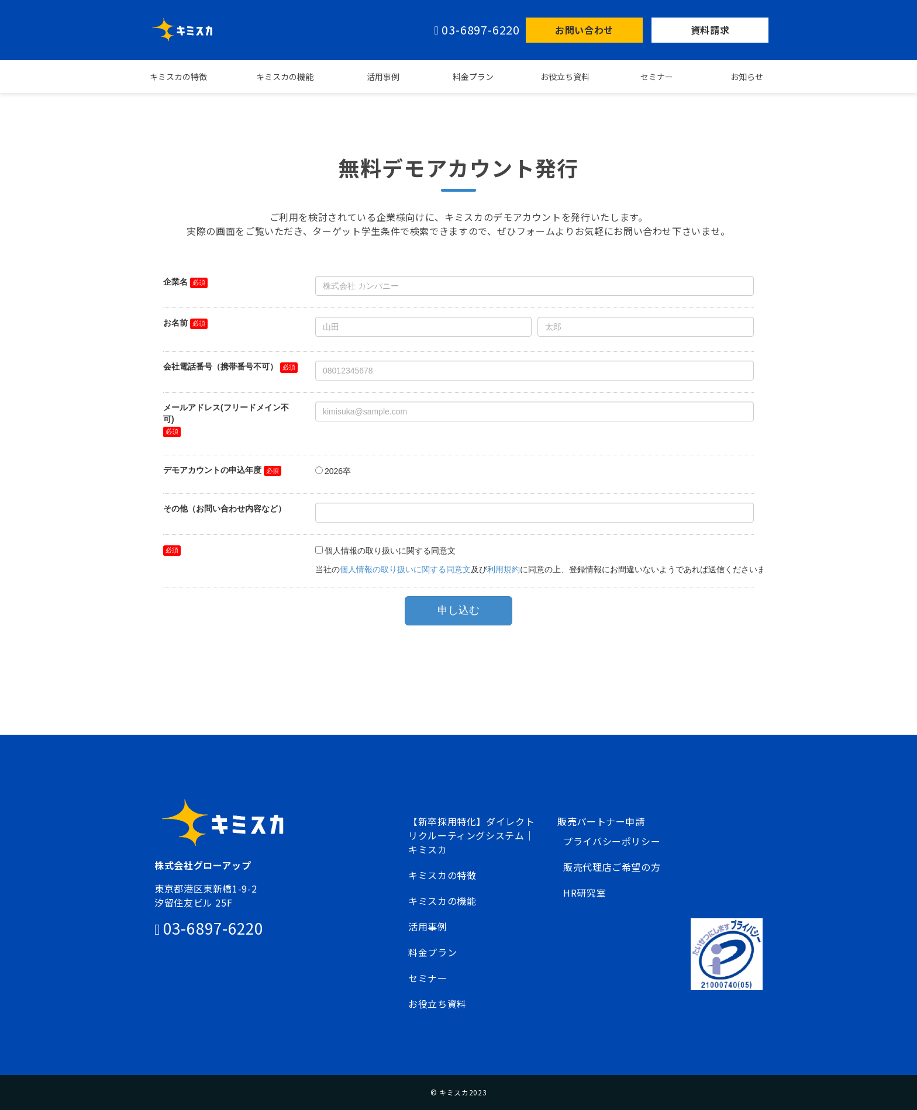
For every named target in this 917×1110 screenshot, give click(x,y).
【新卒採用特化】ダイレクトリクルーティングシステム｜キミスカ (471, 835)
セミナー (656, 76)
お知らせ (746, 76)
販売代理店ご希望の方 (611, 867)
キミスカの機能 (284, 76)
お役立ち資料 (565, 76)
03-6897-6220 (481, 30)
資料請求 (710, 30)
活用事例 (383, 76)
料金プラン (473, 76)
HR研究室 (584, 893)
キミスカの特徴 (178, 76)
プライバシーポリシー (611, 841)
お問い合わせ (584, 30)
